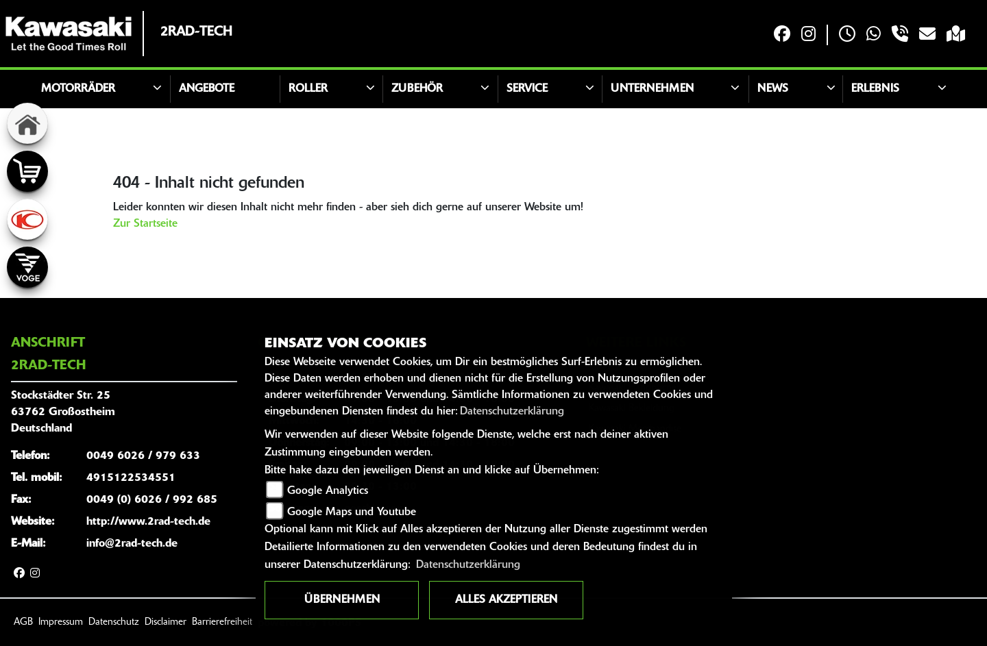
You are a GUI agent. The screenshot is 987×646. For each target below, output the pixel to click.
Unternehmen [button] (652, 89)
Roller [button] (308, 89)
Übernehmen (342, 600)
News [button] (772, 89)
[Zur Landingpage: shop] (27, 171)
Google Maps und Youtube (351, 512)
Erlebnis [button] (875, 89)
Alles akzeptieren (506, 600)
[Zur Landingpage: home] (27, 123)
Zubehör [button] (417, 89)
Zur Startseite (145, 224)
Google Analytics (327, 491)
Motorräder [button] (78, 89)
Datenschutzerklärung (512, 411)
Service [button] (527, 89)
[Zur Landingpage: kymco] (27, 219)
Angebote (206, 89)
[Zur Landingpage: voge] (27, 267)
